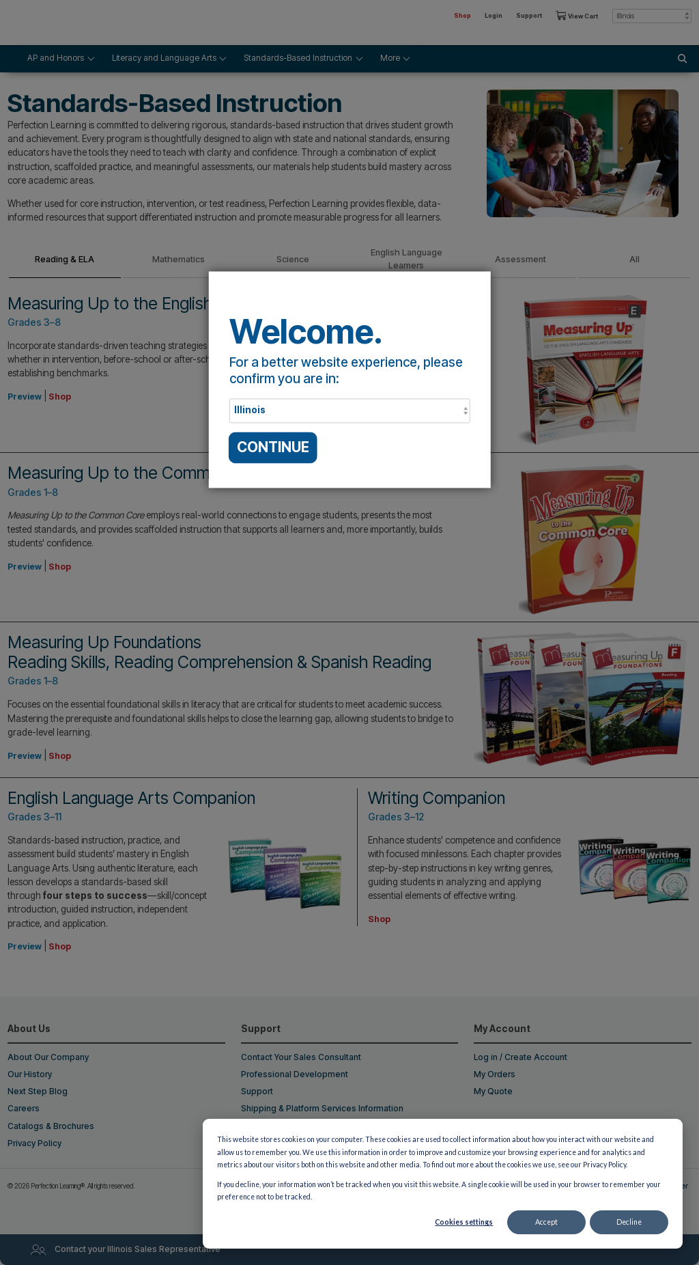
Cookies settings (464, 1222)
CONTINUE (273, 447)
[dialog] (443, 1184)
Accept (546, 1222)
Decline (629, 1222)
